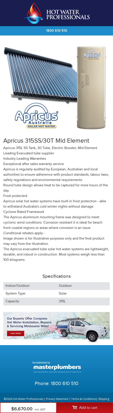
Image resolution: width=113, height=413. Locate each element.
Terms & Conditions (83, 399)
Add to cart (84, 407)
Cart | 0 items (104, 13)
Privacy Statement (57, 399)
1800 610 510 (56, 31)
